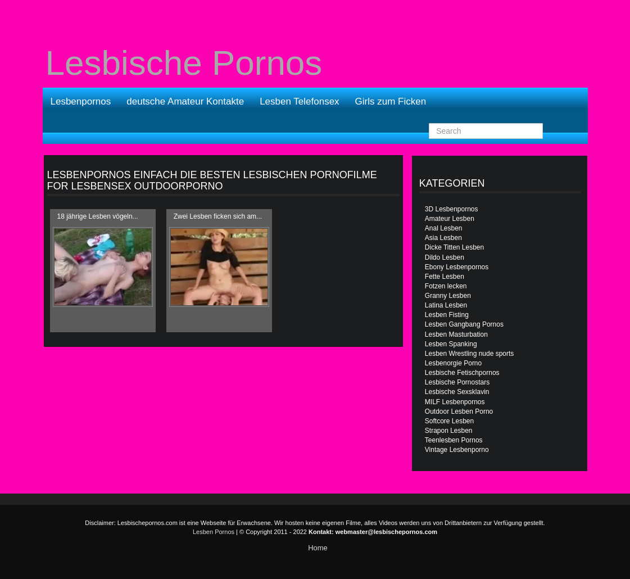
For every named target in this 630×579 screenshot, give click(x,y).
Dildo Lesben (444, 257)
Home (318, 548)
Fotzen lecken (446, 286)
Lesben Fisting (447, 315)
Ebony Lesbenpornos (456, 267)
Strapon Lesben (449, 431)
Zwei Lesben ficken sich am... (218, 216)
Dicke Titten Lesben (454, 247)
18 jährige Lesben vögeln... (97, 216)
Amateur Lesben (449, 219)
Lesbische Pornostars (457, 382)
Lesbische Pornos (184, 63)
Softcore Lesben (449, 421)
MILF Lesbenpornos (455, 402)
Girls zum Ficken (391, 101)
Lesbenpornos (81, 101)
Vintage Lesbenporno (457, 450)
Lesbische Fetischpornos (462, 373)
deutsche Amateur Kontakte (185, 101)
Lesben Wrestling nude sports (469, 354)
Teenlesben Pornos (454, 440)
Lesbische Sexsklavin (457, 392)
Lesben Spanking (451, 344)
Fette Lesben (444, 277)
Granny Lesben (448, 296)
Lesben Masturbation (456, 334)
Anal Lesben (444, 228)
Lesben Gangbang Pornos (464, 324)
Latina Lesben (446, 305)
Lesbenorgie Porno (453, 363)
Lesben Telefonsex (299, 101)
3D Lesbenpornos (451, 209)
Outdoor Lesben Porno (459, 411)
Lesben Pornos (213, 531)
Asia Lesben (443, 238)
